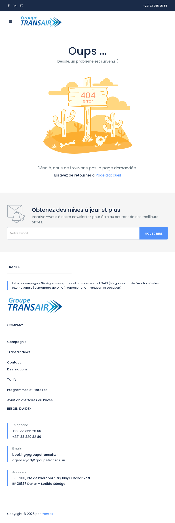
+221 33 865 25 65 (155, 6)
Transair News (18, 352)
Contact (14, 362)
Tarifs (12, 379)
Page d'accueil (108, 175)
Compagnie (16, 342)
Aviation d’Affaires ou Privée (30, 400)
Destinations (17, 369)
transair (47, 514)
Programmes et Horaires (27, 390)
